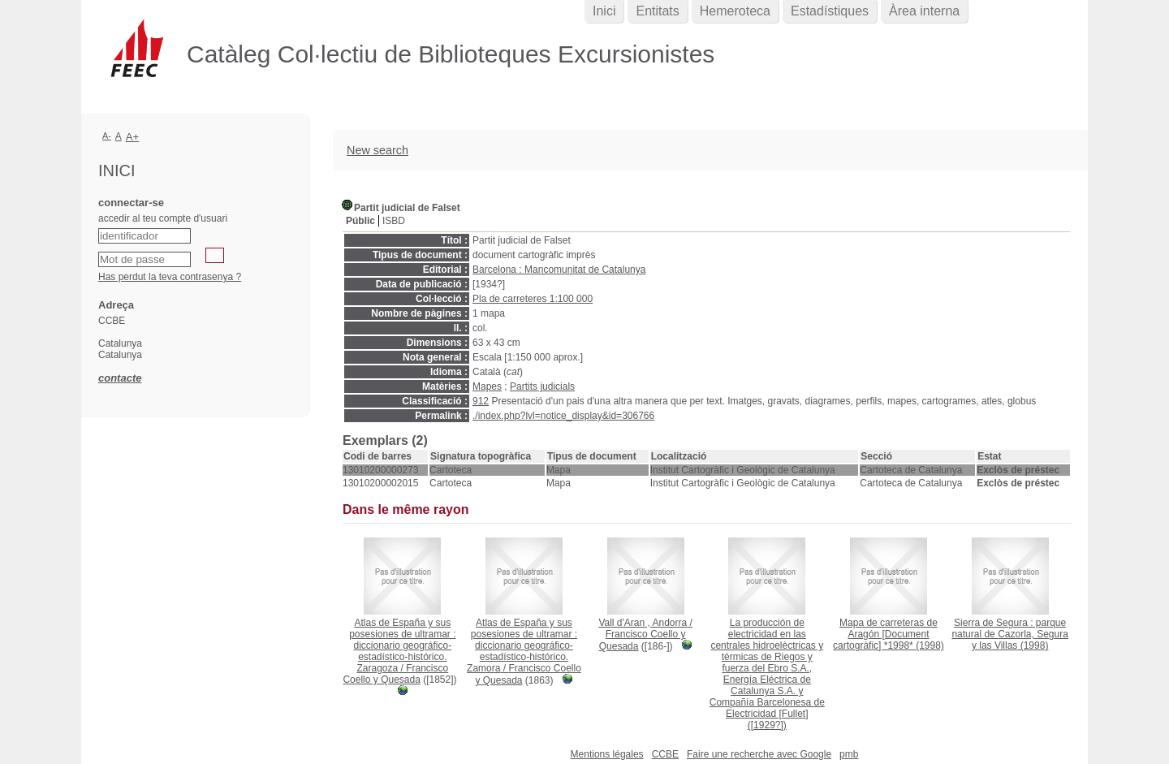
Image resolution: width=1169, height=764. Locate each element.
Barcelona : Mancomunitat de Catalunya (558, 269)
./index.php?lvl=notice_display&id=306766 (563, 415)
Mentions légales (607, 754)
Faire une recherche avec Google (759, 754)
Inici (604, 11)
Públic (360, 221)
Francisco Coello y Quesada (395, 674)
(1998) (888, 634)
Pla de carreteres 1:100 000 (532, 298)
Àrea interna (924, 11)
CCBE (665, 754)
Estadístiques (830, 11)
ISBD (393, 221)
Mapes (487, 386)
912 (480, 401)
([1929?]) (767, 674)
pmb (848, 754)
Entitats (657, 11)
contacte (119, 378)
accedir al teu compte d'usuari (162, 218)
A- (106, 135)
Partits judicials (542, 386)
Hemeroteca (735, 11)
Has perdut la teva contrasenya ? (169, 277)
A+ (133, 137)
